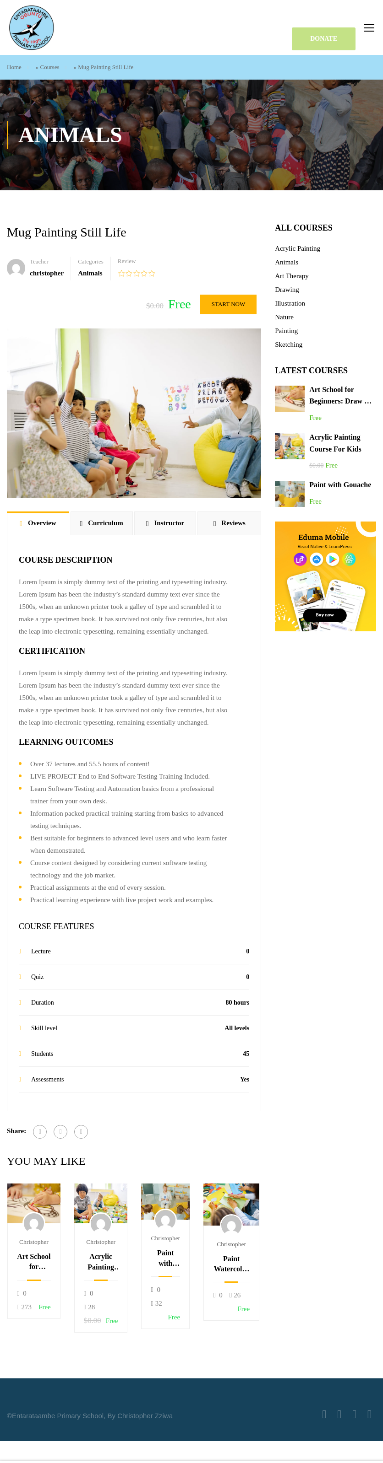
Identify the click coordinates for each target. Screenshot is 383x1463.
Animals (90, 273)
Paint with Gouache (165, 1259)
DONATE (323, 38)
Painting (286, 330)
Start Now (228, 304)
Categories (91, 261)
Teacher (39, 261)
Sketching (288, 344)
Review (127, 261)
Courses (50, 67)
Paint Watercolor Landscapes (231, 1265)
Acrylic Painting (297, 248)
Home (14, 67)
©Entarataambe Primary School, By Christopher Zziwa (90, 1416)
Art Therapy (291, 276)
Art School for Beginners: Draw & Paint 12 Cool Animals (34, 1262)
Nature (284, 317)
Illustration (290, 303)
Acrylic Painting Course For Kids (101, 1262)
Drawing (287, 289)
